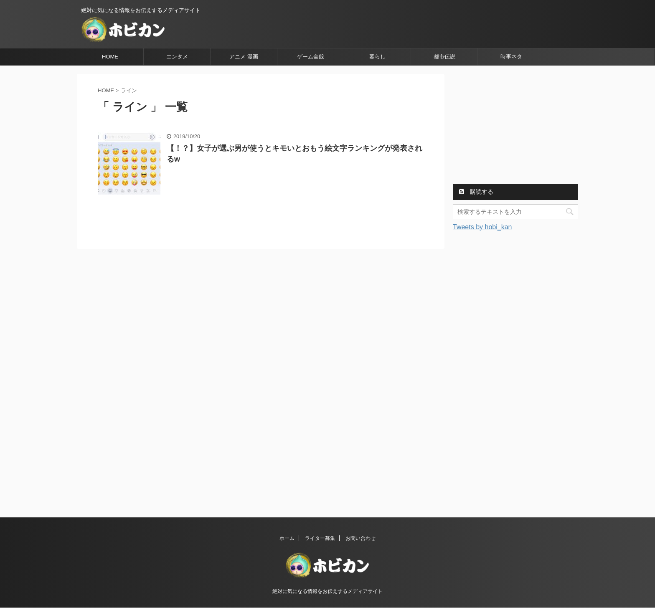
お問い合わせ (360, 538)
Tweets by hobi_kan (482, 227)
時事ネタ (511, 56)
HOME (110, 56)
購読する (476, 191)
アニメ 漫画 (243, 56)
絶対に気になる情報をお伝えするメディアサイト (327, 591)
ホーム (286, 538)
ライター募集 (320, 538)
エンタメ (177, 56)
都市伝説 (444, 56)
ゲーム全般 (310, 56)
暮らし (377, 56)
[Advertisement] (515, 126)
